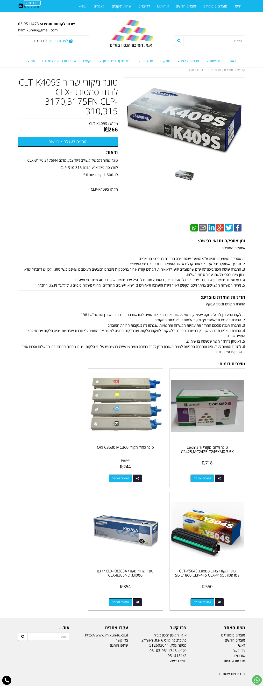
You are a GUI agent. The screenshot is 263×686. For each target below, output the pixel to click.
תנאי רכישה (178, 651)
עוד (31, 60)
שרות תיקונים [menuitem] (121, 6)
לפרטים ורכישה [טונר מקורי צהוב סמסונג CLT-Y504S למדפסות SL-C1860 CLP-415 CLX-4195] (48, 474)
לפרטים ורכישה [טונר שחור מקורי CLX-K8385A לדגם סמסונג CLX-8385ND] (204, 593)
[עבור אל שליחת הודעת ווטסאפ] (257, 680)
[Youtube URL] (25, 6)
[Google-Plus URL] (28, 6)
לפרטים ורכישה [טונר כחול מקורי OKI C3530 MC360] (126, 474)
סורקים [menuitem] (165, 60)
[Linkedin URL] (31, 6)
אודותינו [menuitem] (163, 6)
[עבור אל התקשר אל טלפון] (7, 680)
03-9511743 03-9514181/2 (167, 644)
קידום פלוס (125, 683)
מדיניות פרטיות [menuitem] (234, 651)
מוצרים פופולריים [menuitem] (215, 6)
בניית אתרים (112, 683)
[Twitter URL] (35, 6)
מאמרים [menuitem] (99, 6)
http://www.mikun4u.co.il (106, 625)
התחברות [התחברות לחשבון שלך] (32, 3)
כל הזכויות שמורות (232, 664)
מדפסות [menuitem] (213, 60)
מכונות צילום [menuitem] (188, 60)
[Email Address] (21, 6)
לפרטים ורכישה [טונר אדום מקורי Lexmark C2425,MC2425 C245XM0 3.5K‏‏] (204, 474)
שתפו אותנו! (119, 636)
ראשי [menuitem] (232, 60)
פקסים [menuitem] (87, 60)
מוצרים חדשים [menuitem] (186, 6)
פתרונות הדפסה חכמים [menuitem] (59, 60)
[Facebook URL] (38, 6)
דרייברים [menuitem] (144, 6)
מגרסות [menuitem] (146, 60)
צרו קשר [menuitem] (239, 641)
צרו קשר (122, 630)
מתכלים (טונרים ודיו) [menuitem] (116, 60)
